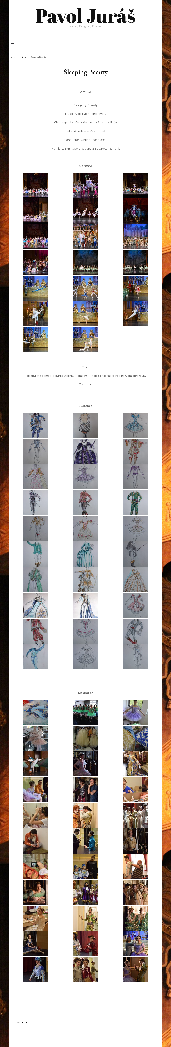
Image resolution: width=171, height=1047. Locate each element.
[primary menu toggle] (13, 44)
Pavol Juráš (85, 15)
